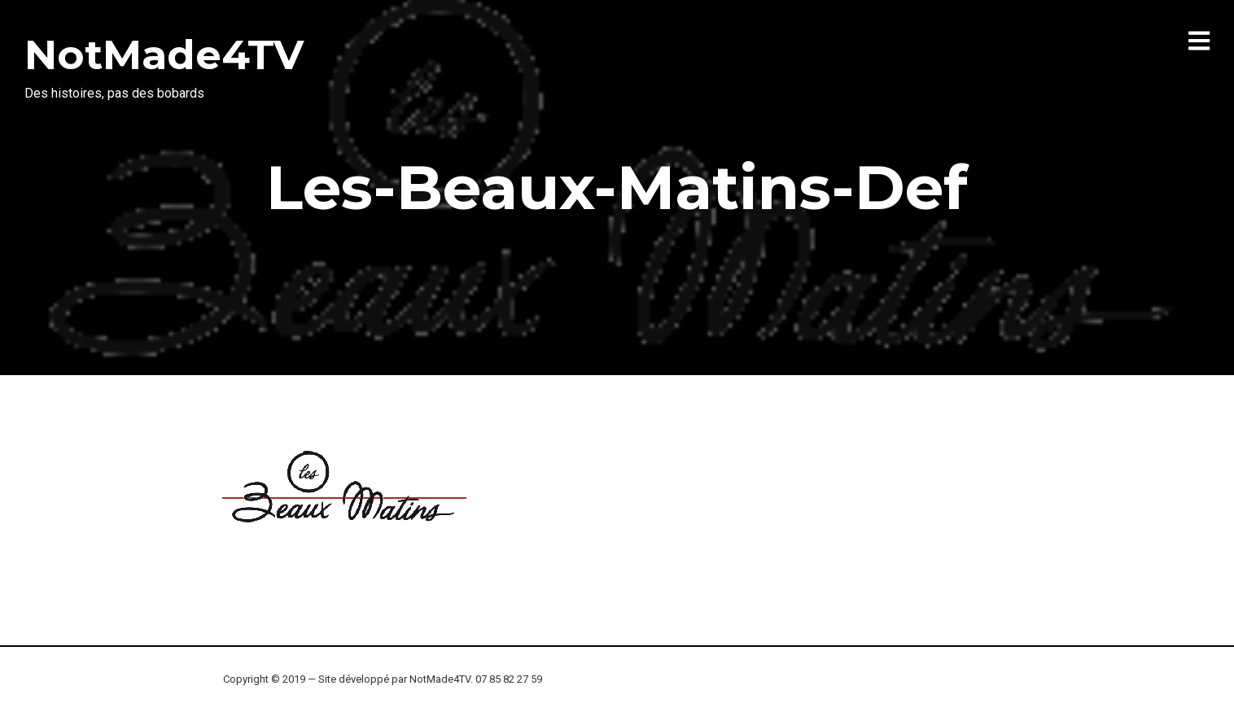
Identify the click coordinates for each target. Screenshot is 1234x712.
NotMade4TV (164, 55)
